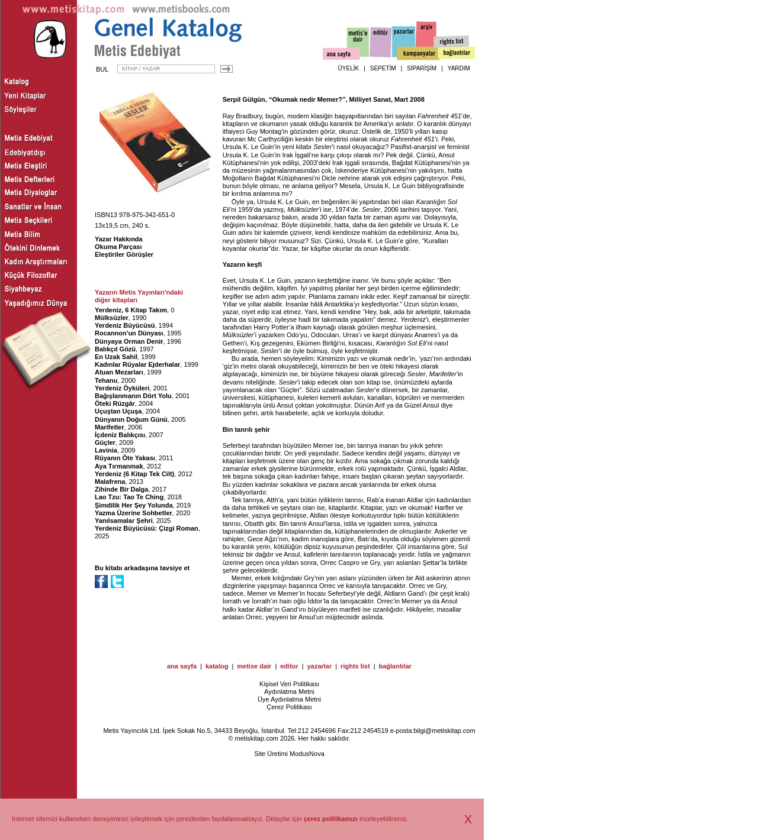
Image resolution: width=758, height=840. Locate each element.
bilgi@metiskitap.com (444, 730)
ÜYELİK (348, 68)
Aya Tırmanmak (119, 466)
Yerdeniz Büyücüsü (125, 325)
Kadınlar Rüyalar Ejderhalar (137, 364)
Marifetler (109, 427)
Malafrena (110, 481)
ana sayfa (182, 666)
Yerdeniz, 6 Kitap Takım (131, 310)
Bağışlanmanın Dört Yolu (133, 395)
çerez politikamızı (331, 818)
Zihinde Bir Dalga (121, 489)
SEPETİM (383, 68)
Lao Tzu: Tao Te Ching (129, 496)
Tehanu (106, 380)
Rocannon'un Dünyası (129, 333)
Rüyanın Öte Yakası (125, 457)
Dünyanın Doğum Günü (131, 419)
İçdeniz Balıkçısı (120, 434)
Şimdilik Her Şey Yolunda (134, 505)
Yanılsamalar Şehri (124, 520)
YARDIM (459, 68)
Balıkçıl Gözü (115, 349)
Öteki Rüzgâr (115, 403)
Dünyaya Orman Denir (129, 341)
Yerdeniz (413, 319)
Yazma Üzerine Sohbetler (133, 512)
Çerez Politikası (288, 706)
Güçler (105, 442)
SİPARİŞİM (421, 68)
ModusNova (307, 753)
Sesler (322, 146)
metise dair (254, 666)
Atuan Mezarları (119, 372)
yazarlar (319, 666)
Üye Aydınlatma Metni (289, 699)
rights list (355, 666)
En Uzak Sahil (116, 356)
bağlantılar (395, 666)
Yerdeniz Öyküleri (122, 388)
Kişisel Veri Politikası (289, 683)
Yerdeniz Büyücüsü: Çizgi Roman (146, 528)
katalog (217, 666)
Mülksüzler (112, 317)
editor (289, 666)
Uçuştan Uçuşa (118, 411)
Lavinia (106, 450)
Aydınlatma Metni (289, 691)
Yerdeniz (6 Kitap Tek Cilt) (134, 473)
